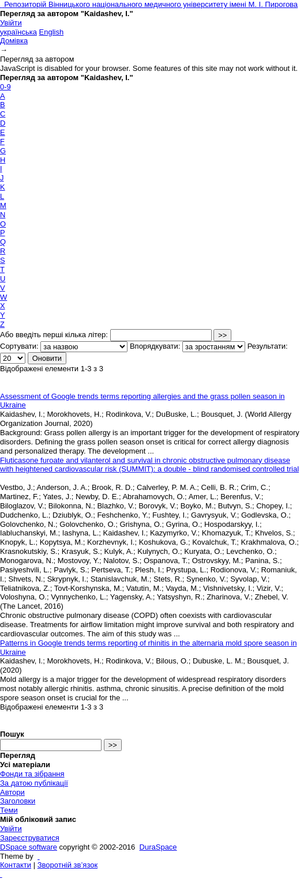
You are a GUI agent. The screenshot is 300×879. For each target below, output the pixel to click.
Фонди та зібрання (32, 773)
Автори (12, 792)
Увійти (11, 22)
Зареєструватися (29, 837)
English (51, 32)
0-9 (5, 86)
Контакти (15, 865)
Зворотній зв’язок (67, 865)
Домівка (14, 40)
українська (18, 32)
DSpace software (28, 847)
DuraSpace (158, 847)
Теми (9, 810)
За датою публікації (34, 783)
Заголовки (17, 801)
